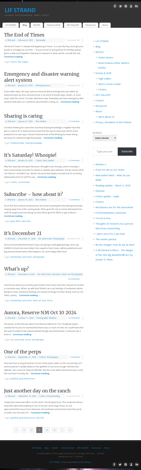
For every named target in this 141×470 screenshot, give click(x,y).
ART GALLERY (73, 25)
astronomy (19, 339)
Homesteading (53, 396)
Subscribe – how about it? (33, 194)
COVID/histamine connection (111, 212)
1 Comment (74, 357)
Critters (39, 160)
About (105, 25)
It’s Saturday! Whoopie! (30, 155)
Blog (25, 25)
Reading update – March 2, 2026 (113, 185)
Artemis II (101, 164)
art (12, 339)
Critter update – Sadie (107, 196)
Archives (97, 132)
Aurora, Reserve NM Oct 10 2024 (40, 313)
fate (19, 62)
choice (14, 62)
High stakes (104, 78)
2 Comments (74, 121)
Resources (91, 25)
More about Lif (106, 116)
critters (14, 182)
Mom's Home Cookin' (109, 84)
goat (13, 221)
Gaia (44, 300)
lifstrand (11, 40)
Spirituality (40, 40)
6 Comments (74, 279)
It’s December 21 (22, 233)
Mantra (76, 462)
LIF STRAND (20, 10)
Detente (100, 190)
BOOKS (36, 25)
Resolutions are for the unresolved (114, 207)
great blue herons (27, 378)
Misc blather (41, 121)
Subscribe (127, 151)
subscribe (25, 221)
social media (24, 182)
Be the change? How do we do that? (115, 244)
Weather (52, 318)
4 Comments (74, 160)
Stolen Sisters (105, 57)
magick (25, 62)
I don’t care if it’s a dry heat (110, 233)
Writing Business (43, 85)
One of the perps (22, 352)
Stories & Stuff (53, 25)
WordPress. (86, 462)
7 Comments (74, 199)
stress (50, 300)
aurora (28, 339)
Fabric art (66, 274)
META (18, 221)
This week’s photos (106, 239)
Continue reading (14, 56)
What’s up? (16, 269)
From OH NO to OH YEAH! (110, 169)
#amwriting (16, 257)
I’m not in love (103, 218)
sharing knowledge (33, 143)
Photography (58, 238)
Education (56, 274)
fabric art (37, 300)
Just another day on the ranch (37, 391)
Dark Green (47, 238)
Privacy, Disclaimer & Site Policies (113, 122)
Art (39, 238)
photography (38, 257)
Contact (100, 100)
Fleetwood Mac (17, 143)
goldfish (14, 378)
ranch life (40, 417)
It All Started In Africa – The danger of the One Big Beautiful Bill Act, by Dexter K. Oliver (114, 255)
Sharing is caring (23, 116)
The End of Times (24, 35)
